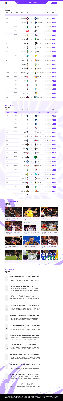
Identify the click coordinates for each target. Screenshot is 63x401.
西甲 (32, 12)
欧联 (48, 12)
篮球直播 (29, 2)
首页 (18, 2)
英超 (7, 12)
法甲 (37, 12)
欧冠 (22, 12)
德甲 (27, 12)
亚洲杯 (53, 12)
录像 (44, 2)
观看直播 (54, 18)
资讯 (40, 2)
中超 (17, 12)
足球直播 (23, 2)
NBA (12, 12)
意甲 (43, 12)
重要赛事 (35, 2)
